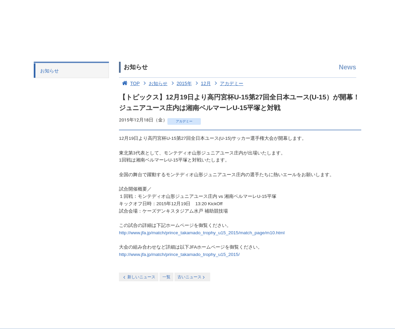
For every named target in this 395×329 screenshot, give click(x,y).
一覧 (166, 277)
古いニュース (191, 277)
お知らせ (49, 70)
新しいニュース (138, 277)
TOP (129, 83)
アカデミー (228, 83)
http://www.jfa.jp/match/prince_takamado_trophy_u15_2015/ (179, 254)
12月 (202, 83)
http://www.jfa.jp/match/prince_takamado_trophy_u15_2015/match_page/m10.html (202, 232)
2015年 (180, 83)
